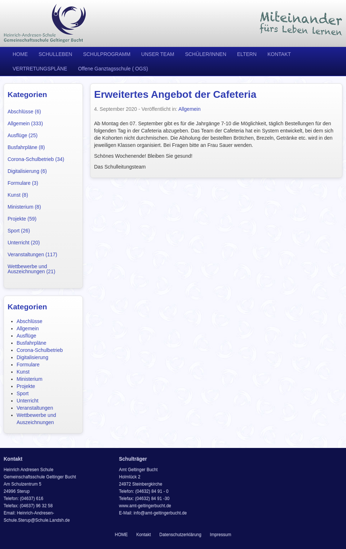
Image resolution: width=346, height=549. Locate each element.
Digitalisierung (32, 357)
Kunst (23, 372)
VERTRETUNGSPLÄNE (40, 68)
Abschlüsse (30, 321)
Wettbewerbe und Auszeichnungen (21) (31, 268)
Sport (22, 393)
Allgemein (28, 328)
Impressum (220, 534)
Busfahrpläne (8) (26, 147)
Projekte (26, 386)
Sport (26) (19, 231)
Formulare (28, 364)
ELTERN (247, 54)
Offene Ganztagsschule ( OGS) (113, 68)
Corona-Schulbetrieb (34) (36, 159)
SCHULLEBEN (55, 54)
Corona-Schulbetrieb (40, 350)
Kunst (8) (18, 195)
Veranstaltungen (35, 408)
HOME (20, 54)
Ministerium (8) (24, 207)
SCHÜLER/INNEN (205, 54)
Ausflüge (26, 336)
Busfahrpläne (31, 343)
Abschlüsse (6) (24, 111)
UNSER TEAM (157, 54)
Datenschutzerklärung (180, 534)
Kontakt (143, 534)
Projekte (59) (22, 219)
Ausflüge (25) (22, 135)
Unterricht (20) (24, 242)
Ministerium (30, 379)
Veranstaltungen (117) (32, 254)
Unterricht (28, 401)
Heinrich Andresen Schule (45, 23)
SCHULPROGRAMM (106, 54)
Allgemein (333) (25, 123)
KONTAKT (279, 54)
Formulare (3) (23, 183)
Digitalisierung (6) (27, 171)
